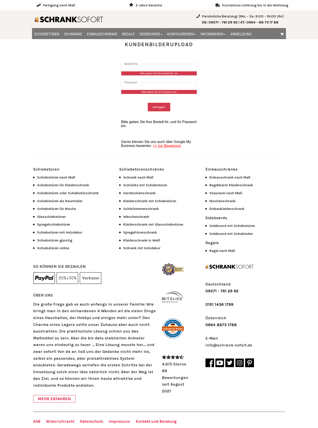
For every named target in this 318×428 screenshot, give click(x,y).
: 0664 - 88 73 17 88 (259, 22)
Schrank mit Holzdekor (142, 248)
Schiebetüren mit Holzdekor (59, 232)
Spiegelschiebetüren (53, 224)
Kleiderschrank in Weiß (141, 240)
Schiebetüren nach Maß (56, 177)
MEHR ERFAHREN (54, 398)
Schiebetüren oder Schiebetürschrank (68, 193)
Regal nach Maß (222, 251)
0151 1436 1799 (219, 304)
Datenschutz (91, 421)
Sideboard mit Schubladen (231, 234)
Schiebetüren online (53, 248)
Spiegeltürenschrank (140, 232)
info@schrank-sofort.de (228, 345)
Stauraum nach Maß (225, 193)
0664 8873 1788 (221, 324)
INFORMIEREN (213, 34)
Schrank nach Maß (138, 177)
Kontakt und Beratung (156, 421)
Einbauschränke (221, 169)
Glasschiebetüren (51, 217)
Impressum (119, 421)
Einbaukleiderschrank (226, 209)
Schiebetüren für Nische (56, 209)
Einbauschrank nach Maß (229, 177)
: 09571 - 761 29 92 (220, 22)
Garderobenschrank (139, 193)
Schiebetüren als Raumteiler (60, 201)
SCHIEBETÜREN (46, 34)
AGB (36, 421)
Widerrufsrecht (60, 421)
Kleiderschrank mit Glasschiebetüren (153, 224)
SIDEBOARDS (151, 34)
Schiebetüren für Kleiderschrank (63, 185)
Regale (212, 242)
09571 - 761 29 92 (221, 291)
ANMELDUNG (241, 34)
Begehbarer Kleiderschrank (231, 185)
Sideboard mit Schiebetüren (232, 226)
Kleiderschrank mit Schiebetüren (149, 201)
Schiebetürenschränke (141, 169)
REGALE (128, 34)
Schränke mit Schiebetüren (145, 185)
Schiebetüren (46, 169)
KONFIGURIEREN (181, 34)
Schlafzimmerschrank (141, 209)
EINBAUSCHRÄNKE (102, 34)
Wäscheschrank (136, 217)
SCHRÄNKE (73, 34)
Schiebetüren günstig (54, 240)
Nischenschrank (222, 201)
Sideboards (216, 217)
